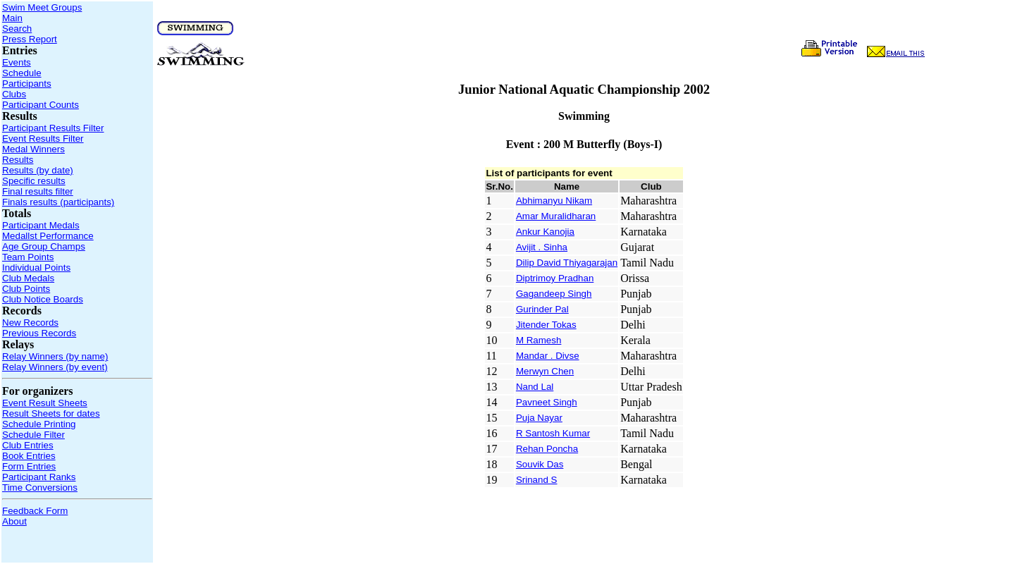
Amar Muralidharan (556, 216)
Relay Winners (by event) (55, 367)
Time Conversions (40, 487)
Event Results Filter (43, 138)
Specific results (34, 181)
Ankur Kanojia (545, 231)
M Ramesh (538, 340)
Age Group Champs (43, 246)
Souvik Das (539, 464)
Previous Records (39, 333)
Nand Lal (534, 386)
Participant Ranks (38, 477)
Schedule (22, 73)
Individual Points (36, 267)
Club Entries (28, 445)
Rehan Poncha (547, 448)
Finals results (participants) (58, 202)
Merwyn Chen (545, 371)
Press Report (29, 39)
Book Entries (29, 455)
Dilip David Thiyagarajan (566, 262)
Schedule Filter (33, 434)
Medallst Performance (48, 236)
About (14, 521)
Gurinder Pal (542, 309)
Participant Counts (40, 104)
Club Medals (28, 278)
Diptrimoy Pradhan (554, 278)
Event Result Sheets (44, 403)
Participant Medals (41, 225)
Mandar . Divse (547, 355)
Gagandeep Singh (553, 293)
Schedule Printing (38, 424)
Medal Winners (33, 149)
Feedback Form (35, 510)
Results (17, 159)
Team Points (28, 257)
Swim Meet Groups (42, 7)
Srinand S (537, 479)
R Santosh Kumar (553, 433)
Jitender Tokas (546, 324)
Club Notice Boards (42, 299)
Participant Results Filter (53, 128)
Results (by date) (37, 170)
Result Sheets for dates (51, 413)
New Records (30, 322)
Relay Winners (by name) (55, 356)
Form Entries (29, 466)
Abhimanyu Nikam (554, 200)
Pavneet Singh (546, 402)
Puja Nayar (539, 417)
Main (12, 18)
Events (16, 62)
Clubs (14, 94)
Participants (26, 83)
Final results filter (37, 191)
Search (17, 28)
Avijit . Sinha (541, 247)
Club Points (26, 288)
